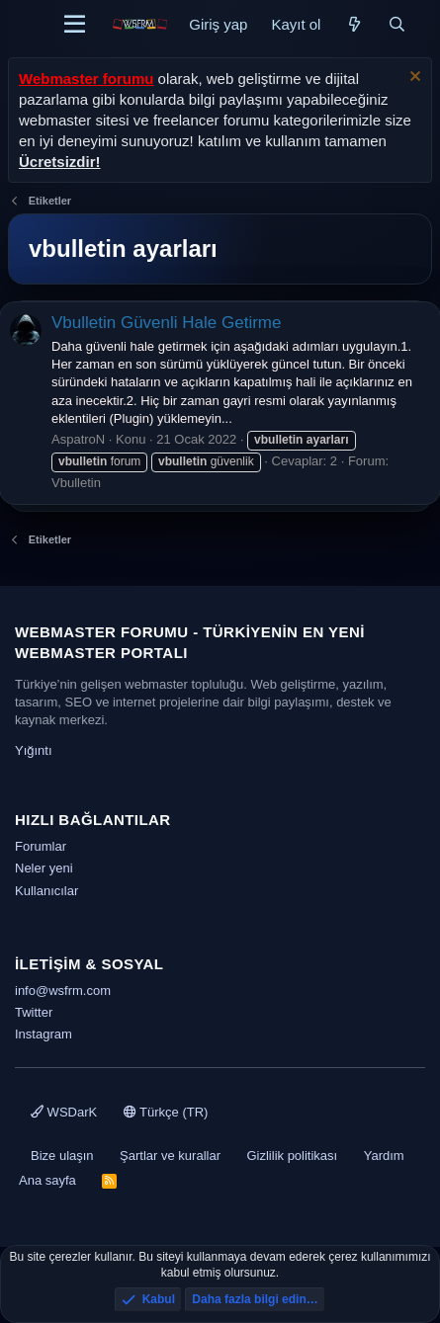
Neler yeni (44, 868)
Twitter (33, 1012)
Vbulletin (76, 482)
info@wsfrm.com (63, 990)
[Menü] (74, 24)
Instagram (43, 1034)
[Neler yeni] (353, 24)
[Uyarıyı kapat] (412, 78)
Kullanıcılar (46, 890)
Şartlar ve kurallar (170, 1155)
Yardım (384, 1155)
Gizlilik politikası (291, 1155)
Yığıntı (33, 750)
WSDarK (64, 1112)
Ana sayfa (47, 1180)
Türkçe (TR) (166, 1112)
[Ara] (397, 24)
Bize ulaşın (62, 1155)
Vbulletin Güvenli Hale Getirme (166, 322)
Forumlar (40, 846)
